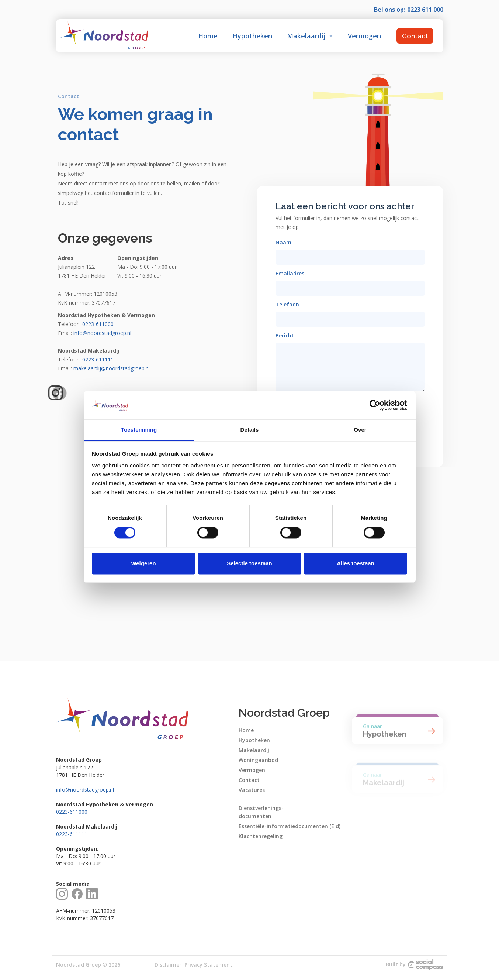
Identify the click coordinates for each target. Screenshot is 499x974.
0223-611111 (71, 833)
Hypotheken (252, 35)
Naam (283, 242)
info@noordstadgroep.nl (85, 789)
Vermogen (364, 35)
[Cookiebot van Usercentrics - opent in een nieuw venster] (375, 405)
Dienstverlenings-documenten (261, 812)
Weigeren (143, 563)
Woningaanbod (258, 760)
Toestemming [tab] (139, 429)
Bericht (285, 335)
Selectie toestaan (249, 563)
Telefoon (287, 304)
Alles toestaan (355, 563)
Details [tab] (249, 429)
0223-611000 (71, 811)
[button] (310, 35)
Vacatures (252, 789)
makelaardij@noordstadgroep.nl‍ (111, 368)
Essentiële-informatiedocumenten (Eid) (289, 826)
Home (208, 35)
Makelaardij (254, 750)
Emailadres (290, 273)
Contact (415, 36)
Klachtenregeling (261, 836)
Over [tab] (360, 429)
